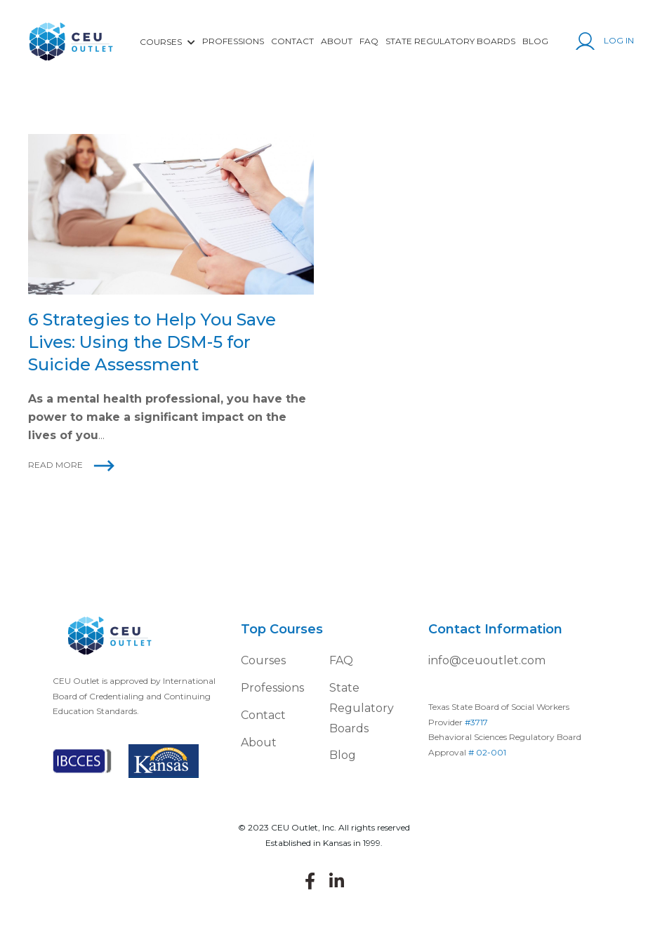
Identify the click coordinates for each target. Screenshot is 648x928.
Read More (55, 464)
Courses (263, 660)
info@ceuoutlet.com (486, 660)
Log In (605, 41)
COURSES (167, 41)
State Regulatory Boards (450, 41)
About (336, 41)
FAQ (368, 41)
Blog (535, 41)
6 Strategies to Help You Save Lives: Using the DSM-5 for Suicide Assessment (152, 342)
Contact (292, 41)
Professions (233, 41)
